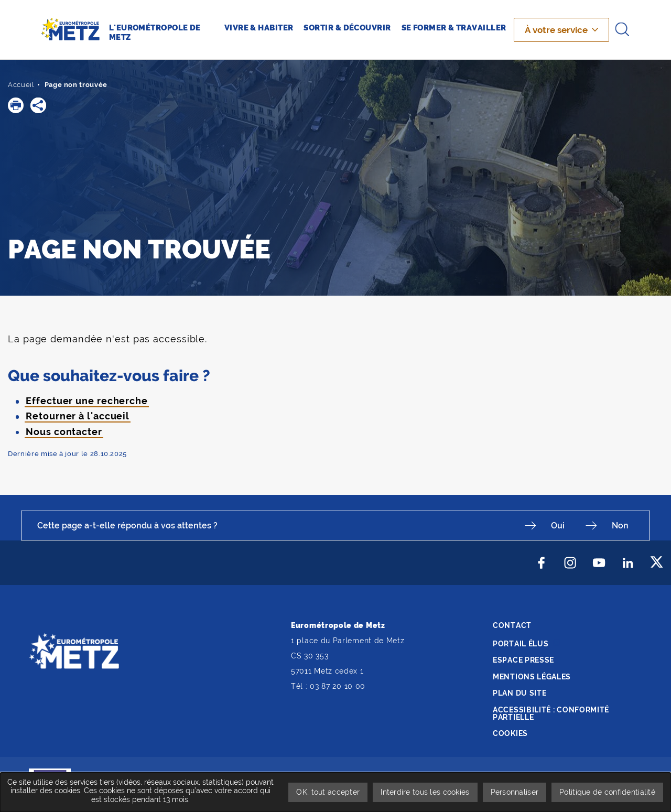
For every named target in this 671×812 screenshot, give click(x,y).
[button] (16, 105)
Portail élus (520, 644)
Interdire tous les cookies (425, 792)
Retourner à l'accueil (77, 415)
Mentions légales (532, 677)
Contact (512, 625)
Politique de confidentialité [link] (607, 792)
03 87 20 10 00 (337, 686)
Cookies (510, 733)
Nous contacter (64, 431)
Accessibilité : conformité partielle (551, 713)
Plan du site (519, 693)
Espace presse (523, 660)
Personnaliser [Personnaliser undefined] (515, 792)
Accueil (21, 85)
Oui (558, 525)
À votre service (556, 30)
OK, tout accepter (328, 792)
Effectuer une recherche (87, 400)
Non (620, 525)
